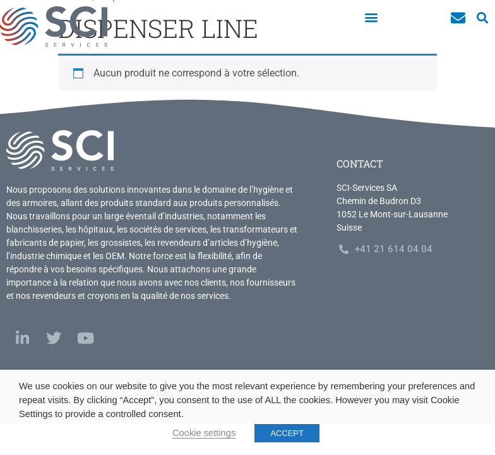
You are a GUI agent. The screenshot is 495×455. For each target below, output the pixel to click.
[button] (371, 16)
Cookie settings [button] (204, 433)
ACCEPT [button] (287, 433)
